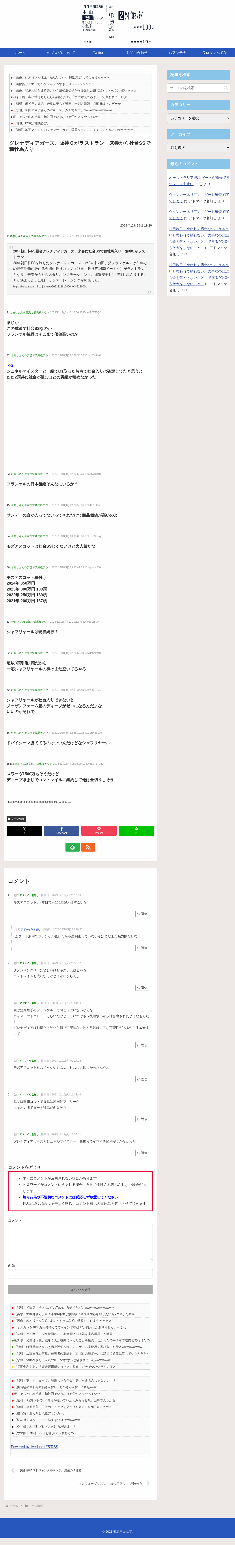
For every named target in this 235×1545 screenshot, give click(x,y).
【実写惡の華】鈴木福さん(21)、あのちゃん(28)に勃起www (55, 1394)
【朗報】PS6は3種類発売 (30, 123)
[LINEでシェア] (136, 831)
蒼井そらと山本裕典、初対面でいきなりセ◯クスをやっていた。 (57, 117)
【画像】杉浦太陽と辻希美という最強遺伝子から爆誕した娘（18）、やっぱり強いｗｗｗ (75, 90)
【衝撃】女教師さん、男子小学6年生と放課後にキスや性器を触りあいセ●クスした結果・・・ (79, 1321)
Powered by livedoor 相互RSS (34, 1454)
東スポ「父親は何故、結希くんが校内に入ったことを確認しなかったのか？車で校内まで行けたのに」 (85, 1347)
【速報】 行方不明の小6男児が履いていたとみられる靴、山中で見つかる (64, 1407)
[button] (225, 87)
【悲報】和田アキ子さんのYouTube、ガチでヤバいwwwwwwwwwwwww (62, 110)
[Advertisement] (80, 187)
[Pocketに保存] (99, 831)
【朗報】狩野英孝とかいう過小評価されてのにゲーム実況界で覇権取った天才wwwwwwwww (78, 1354)
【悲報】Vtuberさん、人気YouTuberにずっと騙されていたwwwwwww (62, 1367)
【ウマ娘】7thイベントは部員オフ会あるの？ (45, 1440)
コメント (17, 1220)
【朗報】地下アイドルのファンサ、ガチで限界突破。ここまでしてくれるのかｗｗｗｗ (73, 130)
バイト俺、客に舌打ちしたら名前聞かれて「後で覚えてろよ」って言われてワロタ (70, 97)
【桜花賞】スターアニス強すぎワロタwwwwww (47, 1427)
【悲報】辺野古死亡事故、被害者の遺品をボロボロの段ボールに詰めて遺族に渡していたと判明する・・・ (88, 1360)
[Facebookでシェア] (61, 831)
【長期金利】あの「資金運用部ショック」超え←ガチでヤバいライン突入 (65, 1373)
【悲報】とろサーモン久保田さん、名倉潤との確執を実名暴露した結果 (63, 1341)
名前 (11, 1273)
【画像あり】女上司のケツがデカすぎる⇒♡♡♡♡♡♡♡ (53, 84)
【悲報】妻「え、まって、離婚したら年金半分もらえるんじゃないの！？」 (66, 1387)
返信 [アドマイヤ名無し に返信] (142, 914)
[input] (198, 88)
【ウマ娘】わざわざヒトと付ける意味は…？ (45, 1433)
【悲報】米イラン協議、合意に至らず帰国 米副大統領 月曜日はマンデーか (67, 103)
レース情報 (16, 818)
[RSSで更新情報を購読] (85, 847)
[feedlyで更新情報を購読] (75, 847)
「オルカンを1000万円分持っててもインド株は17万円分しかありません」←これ (70, 1334)
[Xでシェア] (24, 831)
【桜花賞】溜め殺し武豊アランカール (40, 1420)
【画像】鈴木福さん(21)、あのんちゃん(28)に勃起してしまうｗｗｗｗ (61, 77)
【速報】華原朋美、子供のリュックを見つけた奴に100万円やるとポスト (64, 1414)
